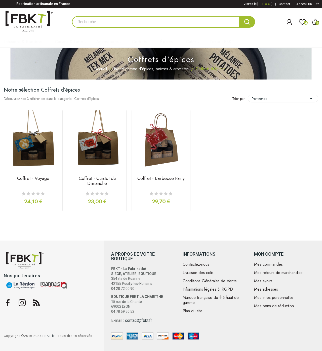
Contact (284, 4)
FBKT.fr (49, 336)
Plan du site (193, 311)
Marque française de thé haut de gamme (211, 300)
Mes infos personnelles (274, 297)
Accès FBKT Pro (307, 4)
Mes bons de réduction (274, 305)
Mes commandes (268, 264)
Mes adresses (266, 289)
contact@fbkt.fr (138, 320)
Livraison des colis (198, 272)
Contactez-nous (196, 264)
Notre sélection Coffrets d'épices (42, 90)
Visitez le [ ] (258, 4)
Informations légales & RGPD (208, 289)
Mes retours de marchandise (278, 272)
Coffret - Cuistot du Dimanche (97, 181)
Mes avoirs (263, 281)
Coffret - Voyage (33, 179)
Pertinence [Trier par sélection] (283, 99)
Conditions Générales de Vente (210, 281)
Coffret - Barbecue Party (161, 179)
